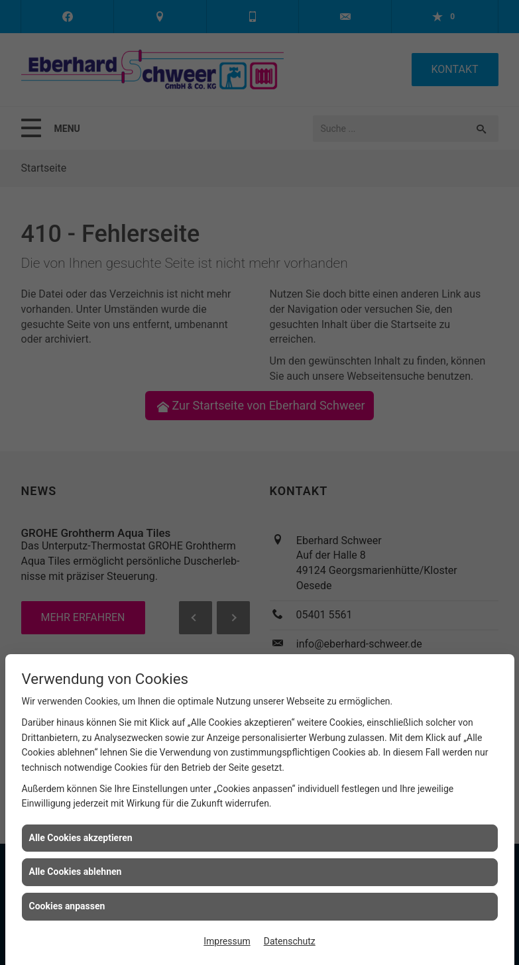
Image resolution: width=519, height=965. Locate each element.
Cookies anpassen (67, 906)
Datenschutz (290, 941)
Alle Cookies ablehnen (75, 871)
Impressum (226, 941)
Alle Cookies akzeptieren (81, 837)
